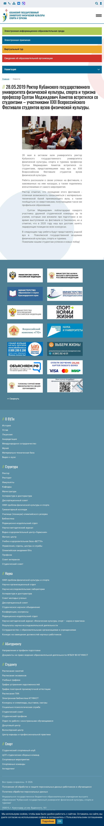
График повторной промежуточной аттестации (26, 689)
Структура (11, 466)
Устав (5, 430)
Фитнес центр (9, 537)
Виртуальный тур (13, 49)
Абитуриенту (13, 643)
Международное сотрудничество (19, 443)
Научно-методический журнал (17, 527)
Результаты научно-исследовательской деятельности (30, 625)
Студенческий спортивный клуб (18, 750)
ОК (59, 821)
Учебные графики (11, 680)
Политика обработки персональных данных (25, 791)
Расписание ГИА (10, 693)
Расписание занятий (12, 671)
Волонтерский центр (12, 730)
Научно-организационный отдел (19, 584)
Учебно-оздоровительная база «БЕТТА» (22, 541)
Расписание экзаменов (14, 675)
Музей (5, 448)
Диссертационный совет (15, 500)
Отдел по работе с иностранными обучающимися (27, 721)
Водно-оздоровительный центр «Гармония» (24, 532)
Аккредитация (9, 439)
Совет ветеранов (11, 559)
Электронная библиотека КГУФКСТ (20, 698)
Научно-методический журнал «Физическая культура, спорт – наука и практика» (43, 621)
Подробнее (48, 821)
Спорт (9, 743)
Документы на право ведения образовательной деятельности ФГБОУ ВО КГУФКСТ (45, 655)
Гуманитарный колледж (14, 509)
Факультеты (8, 482)
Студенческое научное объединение (21, 607)
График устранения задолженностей (21, 684)
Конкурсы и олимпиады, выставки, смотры (24, 702)
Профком (7, 555)
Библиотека (8, 518)
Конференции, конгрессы (15, 612)
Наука (9, 573)
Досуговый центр (11, 725)
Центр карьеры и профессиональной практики (26, 734)
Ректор (5, 473)
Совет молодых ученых (14, 598)
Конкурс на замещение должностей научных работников (31, 634)
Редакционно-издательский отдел (20, 523)
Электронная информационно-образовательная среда (34, 31)
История (6, 425)
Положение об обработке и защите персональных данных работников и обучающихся (47, 787)
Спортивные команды (13, 764)
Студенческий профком (14, 716)
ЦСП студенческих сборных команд (20, 755)
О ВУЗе (10, 418)
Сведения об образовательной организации (28, 58)
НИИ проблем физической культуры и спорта (25, 505)
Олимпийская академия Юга (16, 550)
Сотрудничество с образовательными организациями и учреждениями (39, 630)
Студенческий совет (12, 564)
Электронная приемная (17, 40)
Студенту (11, 664)
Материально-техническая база (18, 452)
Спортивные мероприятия (15, 759)
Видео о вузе (9, 457)
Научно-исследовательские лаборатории (23, 589)
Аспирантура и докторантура (17, 496)
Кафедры (7, 487)
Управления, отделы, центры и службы (22, 546)
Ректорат (6, 477)
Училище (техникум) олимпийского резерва (25, 514)
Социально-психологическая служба (21, 707)
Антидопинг (8, 768)
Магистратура (9, 491)
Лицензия (7, 434)
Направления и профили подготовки (21, 650)
